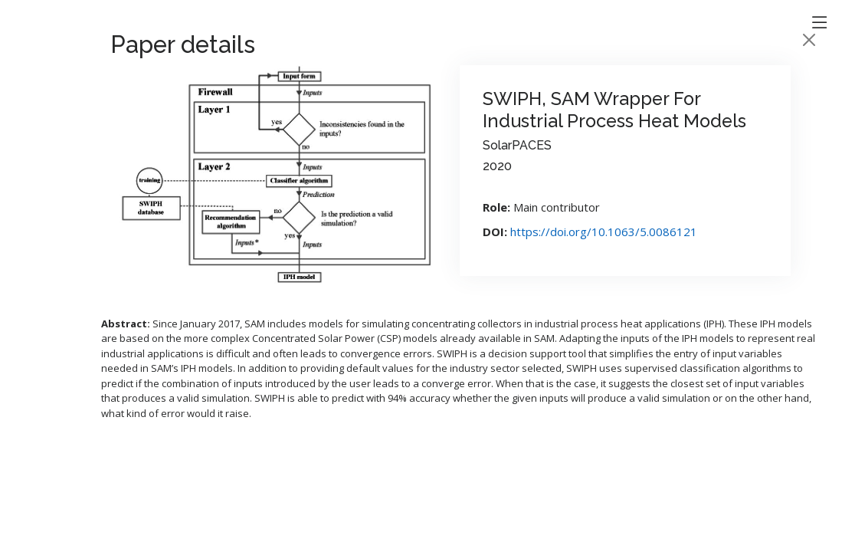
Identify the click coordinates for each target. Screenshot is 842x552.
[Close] (809, 40)
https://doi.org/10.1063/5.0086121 (603, 231)
